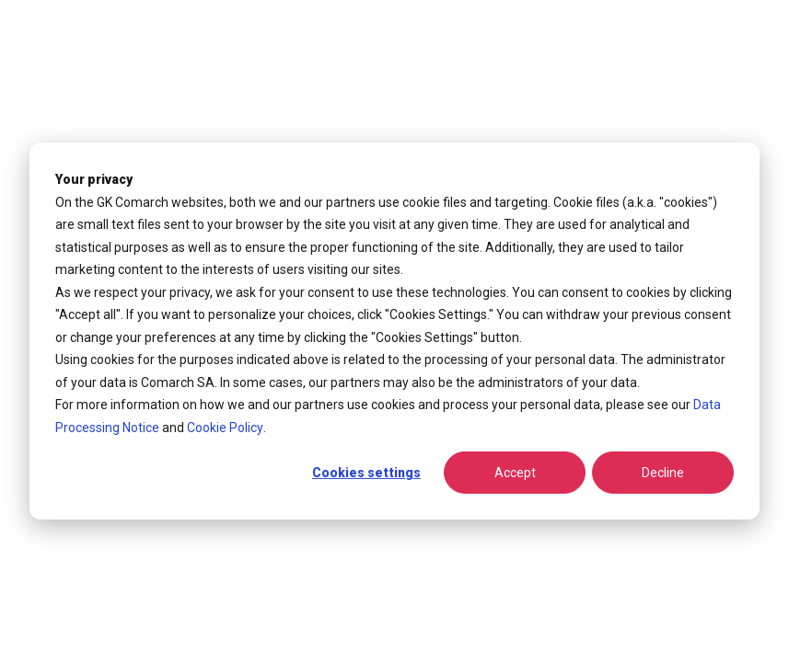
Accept (515, 472)
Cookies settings (366, 472)
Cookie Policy (225, 426)
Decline (663, 472)
